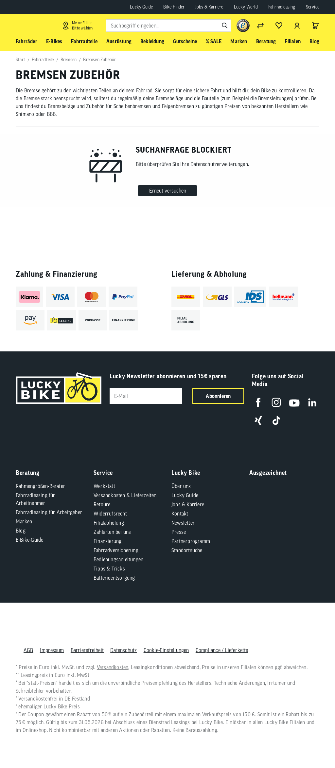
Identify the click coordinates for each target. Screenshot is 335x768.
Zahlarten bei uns (112, 532)
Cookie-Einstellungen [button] (166, 650)
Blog (21, 531)
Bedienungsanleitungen (118, 559)
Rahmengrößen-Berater (40, 486)
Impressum (52, 650)
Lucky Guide (141, 6)
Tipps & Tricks (109, 568)
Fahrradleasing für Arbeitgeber (49, 512)
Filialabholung (109, 523)
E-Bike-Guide (29, 540)
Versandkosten (113, 667)
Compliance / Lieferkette (222, 650)
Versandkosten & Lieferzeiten (125, 495)
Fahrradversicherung (116, 550)
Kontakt (179, 513)
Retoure (102, 504)
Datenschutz (123, 650)
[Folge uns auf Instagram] (276, 402)
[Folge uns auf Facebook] (258, 402)
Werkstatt (104, 486)
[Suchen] (224, 25)
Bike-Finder (174, 6)
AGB (28, 650)
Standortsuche (187, 550)
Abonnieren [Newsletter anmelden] (218, 396)
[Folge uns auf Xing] (258, 420)
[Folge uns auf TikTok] (276, 420)
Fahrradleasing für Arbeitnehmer (35, 499)
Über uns (181, 486)
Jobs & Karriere (209, 6)
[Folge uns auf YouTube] (294, 402)
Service (312, 6)
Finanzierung (107, 541)
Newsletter (183, 523)
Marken (24, 521)
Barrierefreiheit (87, 650)
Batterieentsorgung (114, 578)
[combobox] (168, 25)
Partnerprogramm (190, 541)
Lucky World (246, 6)
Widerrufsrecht (110, 513)
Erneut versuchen (167, 191)
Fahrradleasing (281, 6)
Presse (178, 532)
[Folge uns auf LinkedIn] (312, 402)
